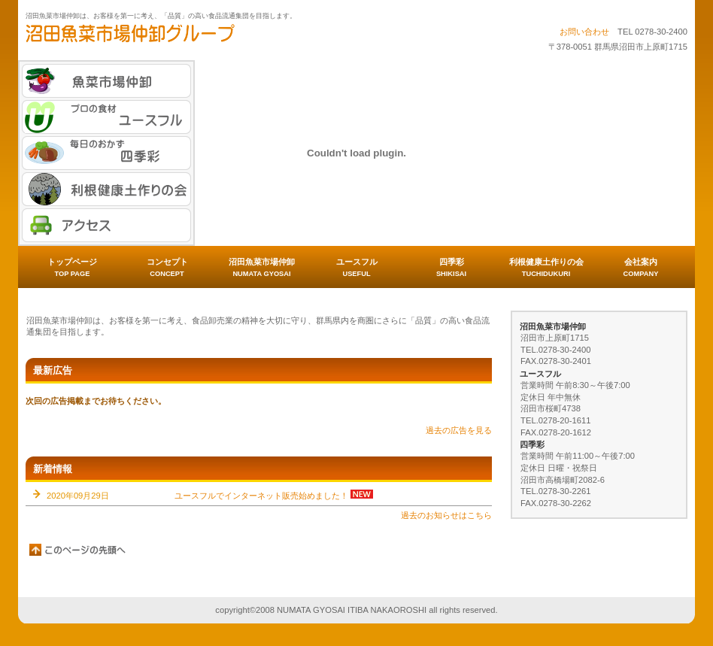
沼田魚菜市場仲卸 (176, 38)
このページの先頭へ (78, 550)
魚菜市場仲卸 (106, 81)
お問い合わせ (584, 31)
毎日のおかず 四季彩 (106, 153)
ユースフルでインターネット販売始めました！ (261, 495)
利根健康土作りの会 (106, 189)
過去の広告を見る (459, 430)
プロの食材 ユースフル (106, 117)
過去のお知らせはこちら (446, 515)
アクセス (106, 225)
